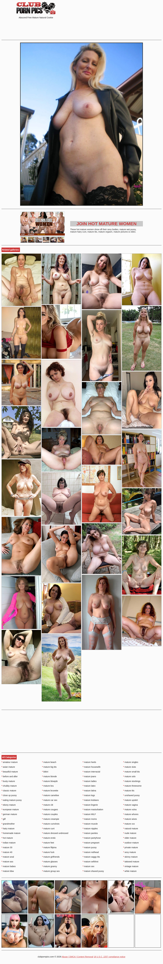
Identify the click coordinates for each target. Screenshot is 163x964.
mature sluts (129, 767)
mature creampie (50, 819)
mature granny (49, 866)
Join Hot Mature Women (107, 223)
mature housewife (92, 767)
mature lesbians (91, 800)
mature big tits (49, 767)
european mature (10, 809)
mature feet (48, 842)
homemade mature (10, 833)
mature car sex (49, 800)
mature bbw (7, 871)
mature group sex (51, 871)
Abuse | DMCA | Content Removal (77, 957)
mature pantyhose (92, 838)
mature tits (128, 790)
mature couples (50, 814)
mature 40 (6, 852)
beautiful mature (9, 771)
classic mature (8, 790)
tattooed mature (131, 861)
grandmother (8, 824)
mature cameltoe (50, 795)
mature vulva (130, 809)
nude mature (129, 833)
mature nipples (90, 828)
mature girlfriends (51, 857)
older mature (129, 838)
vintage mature (130, 866)
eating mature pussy (11, 800)
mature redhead (91, 852)
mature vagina (130, 805)
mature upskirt (130, 800)
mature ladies (90, 781)
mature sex (88, 866)
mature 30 (6, 847)
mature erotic (49, 838)
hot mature (7, 838)
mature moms (90, 819)
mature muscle (90, 824)
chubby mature (9, 786)
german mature (9, 814)
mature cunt (48, 828)
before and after (9, 776)
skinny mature (130, 857)
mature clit (47, 805)
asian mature (8, 767)
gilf (3, 819)
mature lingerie (90, 805)
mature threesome (132, 786)
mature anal (7, 857)
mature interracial (91, 771)
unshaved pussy (131, 795)
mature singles (130, 762)
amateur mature (9, 762)
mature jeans (89, 776)
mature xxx (129, 824)
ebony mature (8, 805)
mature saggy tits (91, 857)
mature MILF (89, 814)
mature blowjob (50, 781)
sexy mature (129, 852)
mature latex (89, 786)
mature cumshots (50, 824)
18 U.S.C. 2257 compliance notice (109, 957)
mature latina (89, 790)
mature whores (130, 814)
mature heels (89, 762)
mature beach (49, 762)
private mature (130, 847)
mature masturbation (93, 809)
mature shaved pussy (93, 871)
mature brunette (50, 790)
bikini (45, 771)
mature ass (7, 861)
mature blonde (49, 776)
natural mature (130, 828)
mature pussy (90, 847)
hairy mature (7, 828)
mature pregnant (91, 842)
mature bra (47, 786)
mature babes (8, 866)
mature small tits (131, 771)
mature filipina (49, 847)
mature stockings (131, 781)
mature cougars (50, 809)
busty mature (8, 781)
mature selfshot (90, 861)
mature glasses (50, 861)
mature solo (129, 776)
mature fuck (48, 852)
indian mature (8, 842)
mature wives (130, 819)
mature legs (89, 795)
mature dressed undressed (55, 833)
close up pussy (9, 795)
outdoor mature (131, 842)
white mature (130, 871)
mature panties (90, 833)
